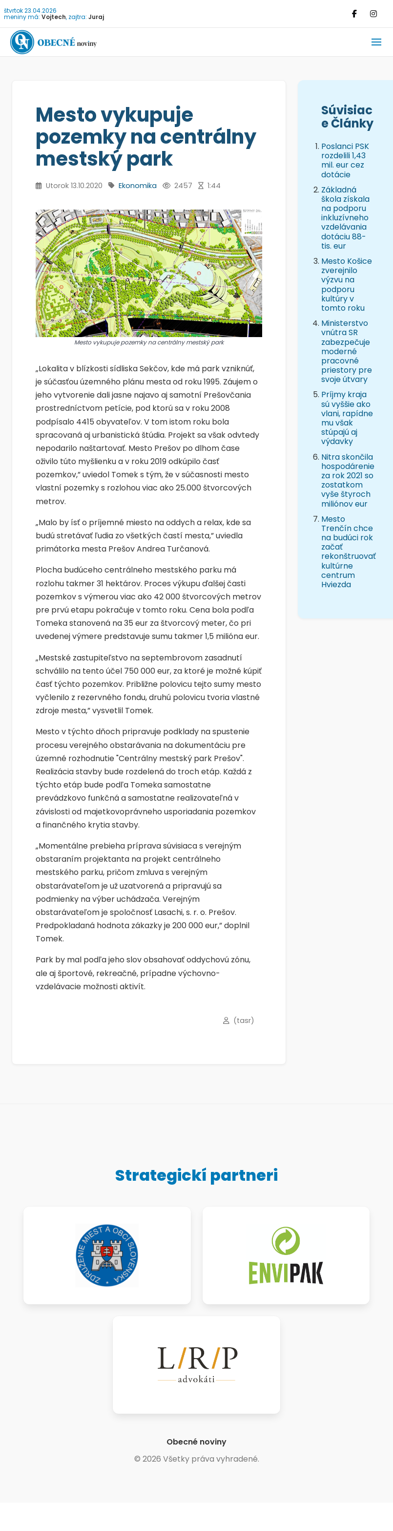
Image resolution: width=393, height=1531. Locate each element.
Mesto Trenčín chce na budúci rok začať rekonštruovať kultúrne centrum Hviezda (348, 551)
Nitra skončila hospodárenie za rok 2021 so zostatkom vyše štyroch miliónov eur (347, 480)
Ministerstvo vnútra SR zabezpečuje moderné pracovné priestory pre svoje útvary (346, 351)
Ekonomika (138, 186)
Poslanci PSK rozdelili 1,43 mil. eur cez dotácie (345, 160)
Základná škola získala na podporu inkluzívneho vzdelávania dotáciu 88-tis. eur (345, 218)
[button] (376, 42)
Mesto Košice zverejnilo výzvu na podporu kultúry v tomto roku (346, 284)
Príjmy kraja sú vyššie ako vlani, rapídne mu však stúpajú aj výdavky (347, 418)
